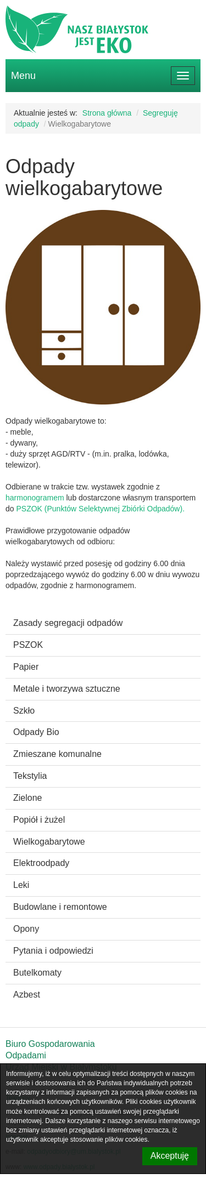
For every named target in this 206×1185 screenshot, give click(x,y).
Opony (26, 928)
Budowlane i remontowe (60, 906)
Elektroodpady (41, 863)
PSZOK (28, 645)
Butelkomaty (37, 972)
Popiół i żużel (39, 819)
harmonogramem (35, 497)
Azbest (26, 994)
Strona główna (107, 113)
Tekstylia (30, 775)
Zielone (27, 797)
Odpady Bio (36, 732)
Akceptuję (170, 1155)
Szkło (24, 710)
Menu (23, 75)
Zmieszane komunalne (57, 754)
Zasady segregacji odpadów (68, 623)
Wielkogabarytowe (49, 841)
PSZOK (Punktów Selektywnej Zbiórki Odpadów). (100, 508)
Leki (21, 885)
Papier (25, 666)
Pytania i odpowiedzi (53, 950)
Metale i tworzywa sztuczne (66, 688)
